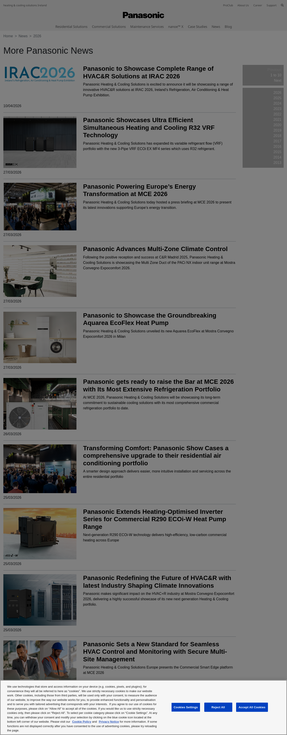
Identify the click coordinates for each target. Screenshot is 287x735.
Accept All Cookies (252, 707)
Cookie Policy (81, 721)
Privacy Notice (109, 721)
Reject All (218, 707)
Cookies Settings (186, 707)
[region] (143, 707)
